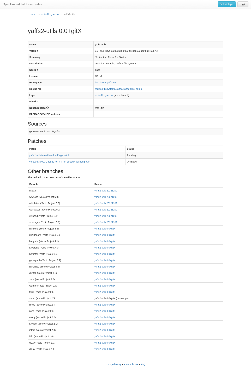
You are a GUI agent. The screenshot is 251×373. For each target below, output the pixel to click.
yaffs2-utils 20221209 (105, 190)
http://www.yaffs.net (105, 82)
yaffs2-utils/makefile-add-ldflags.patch (49, 155)
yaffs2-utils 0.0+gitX (104, 228)
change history (113, 364)
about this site (130, 364)
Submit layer (227, 4)
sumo (33, 14)
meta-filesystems (50, 14)
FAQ (142, 364)
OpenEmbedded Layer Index (22, 4)
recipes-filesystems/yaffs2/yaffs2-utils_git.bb (118, 89)
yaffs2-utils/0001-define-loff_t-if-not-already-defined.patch (59, 161)
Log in (243, 4)
